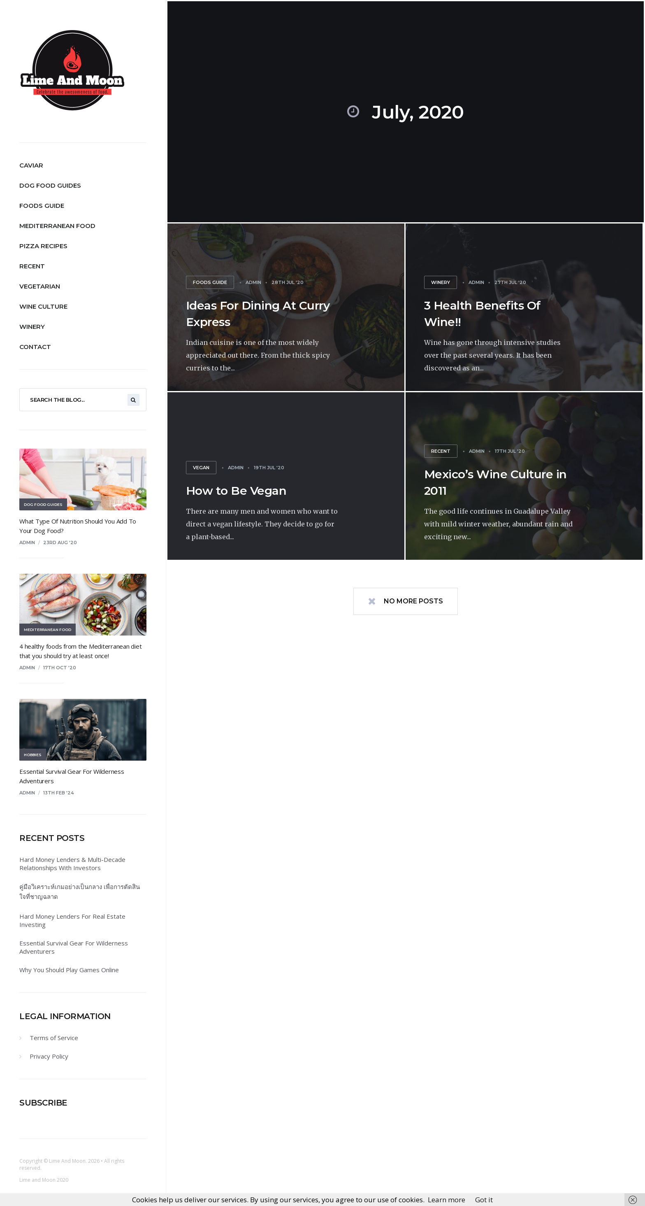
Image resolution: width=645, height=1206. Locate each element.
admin (27, 542)
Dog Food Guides (50, 185)
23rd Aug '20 (60, 542)
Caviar (31, 165)
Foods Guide (41, 206)
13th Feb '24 (58, 793)
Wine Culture (43, 306)
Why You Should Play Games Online (69, 970)
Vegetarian (39, 286)
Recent (32, 266)
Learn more (446, 1199)
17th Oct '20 (59, 668)
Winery (32, 327)
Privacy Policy (49, 1056)
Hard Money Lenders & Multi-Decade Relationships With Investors (72, 863)
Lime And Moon (67, 1160)
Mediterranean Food (57, 226)
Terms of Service (54, 1038)
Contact (35, 347)
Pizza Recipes (43, 246)
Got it (484, 1199)
